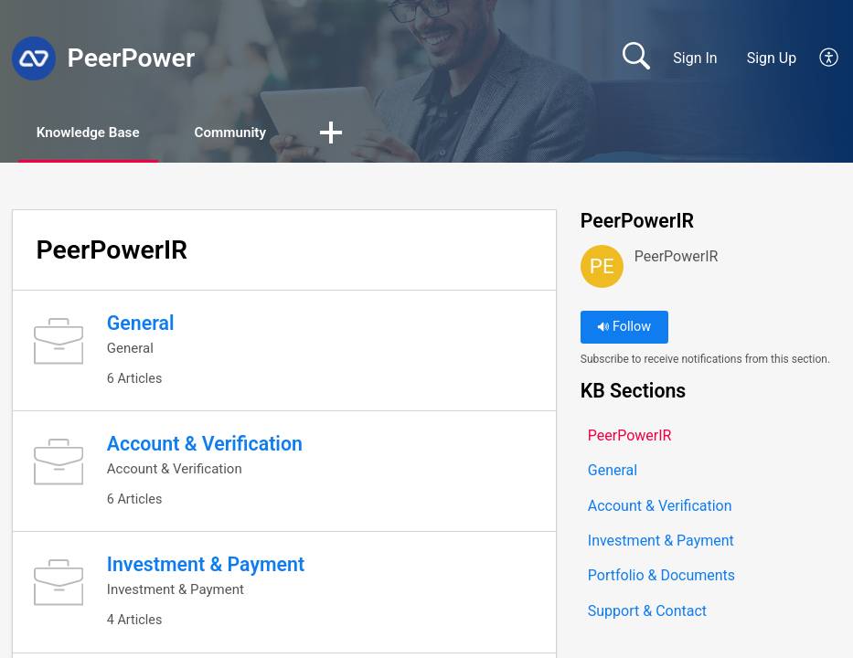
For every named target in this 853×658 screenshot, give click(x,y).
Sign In (695, 58)
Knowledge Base (98, 133)
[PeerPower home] (34, 58)
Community (255, 133)
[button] (829, 58)
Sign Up (772, 58)
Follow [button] (624, 328)
